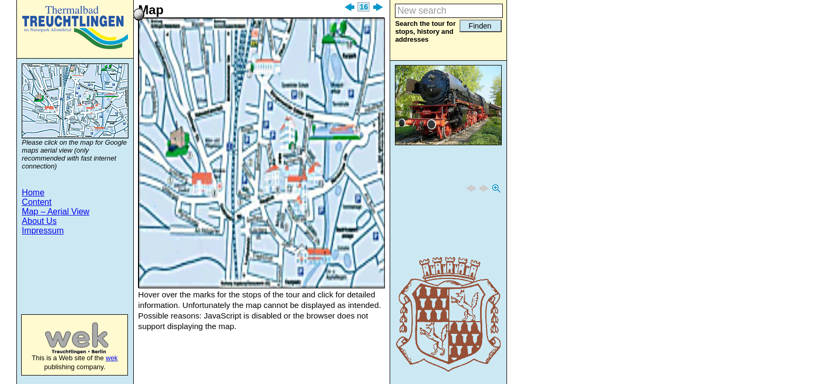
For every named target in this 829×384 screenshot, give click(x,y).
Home (33, 192)
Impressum (42, 230)
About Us (39, 221)
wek (66, 338)
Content (36, 202)
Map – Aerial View (55, 211)
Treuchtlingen (75, 27)
